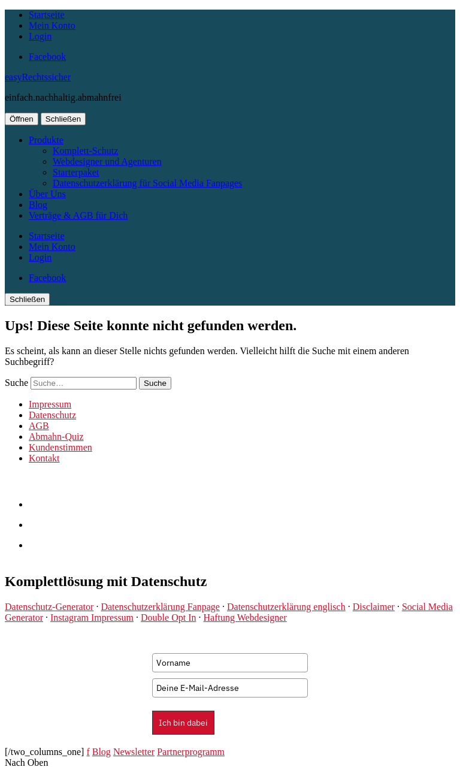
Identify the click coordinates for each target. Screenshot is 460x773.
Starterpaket (76, 172)
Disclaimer (374, 607)
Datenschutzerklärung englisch (286, 607)
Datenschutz (52, 415)
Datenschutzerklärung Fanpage (160, 607)
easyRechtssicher (38, 77)
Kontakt (44, 458)
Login (40, 36)
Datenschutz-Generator (49, 607)
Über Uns (47, 194)
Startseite (47, 15)
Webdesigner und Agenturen (107, 161)
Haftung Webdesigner (244, 617)
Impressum (50, 404)
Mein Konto (52, 25)
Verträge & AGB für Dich (78, 215)
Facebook (47, 57)
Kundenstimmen (60, 447)
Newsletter (134, 752)
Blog (38, 205)
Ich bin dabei (183, 722)
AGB (39, 426)
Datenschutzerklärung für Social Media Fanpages (147, 183)
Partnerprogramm (191, 752)
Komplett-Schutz (85, 151)
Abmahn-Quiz (56, 436)
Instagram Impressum (92, 617)
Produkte (46, 140)
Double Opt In (168, 617)
